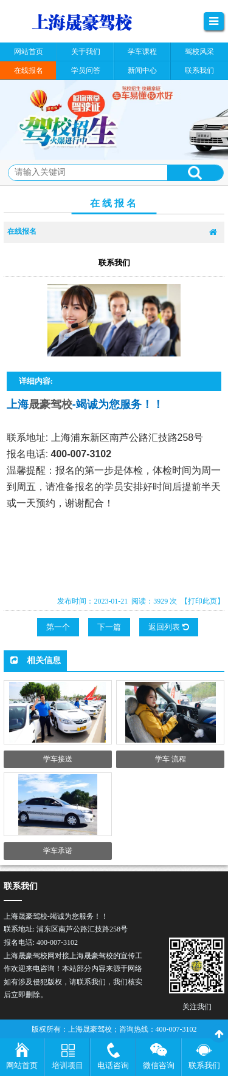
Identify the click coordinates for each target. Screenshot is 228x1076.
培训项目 (67, 1065)
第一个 (58, 627)
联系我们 (204, 1065)
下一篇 (109, 627)
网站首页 (22, 1065)
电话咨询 (113, 1065)
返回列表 (168, 627)
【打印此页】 (202, 601)
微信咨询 (158, 1065)
